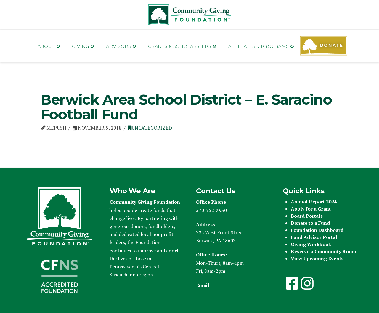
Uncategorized (150, 128)
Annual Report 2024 (314, 201)
